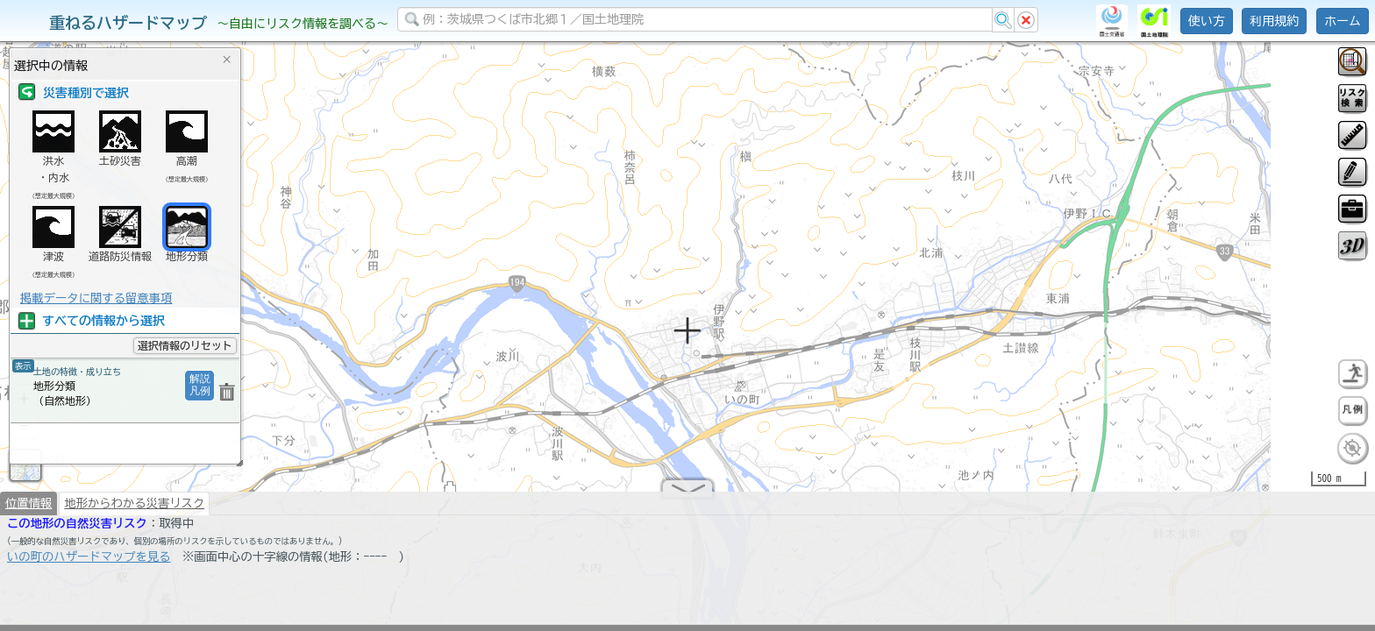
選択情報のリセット (185, 345)
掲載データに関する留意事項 (96, 298)
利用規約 (1274, 21)
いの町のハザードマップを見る (89, 563)
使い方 (1206, 21)
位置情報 (28, 510)
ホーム (1342, 21)
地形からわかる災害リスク (134, 510)
